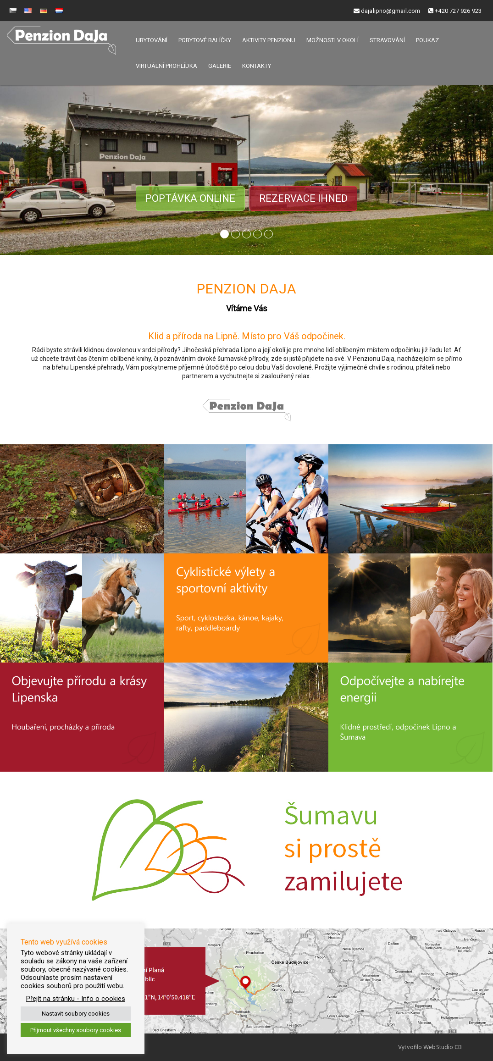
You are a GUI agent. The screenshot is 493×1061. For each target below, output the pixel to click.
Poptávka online (190, 198)
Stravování (387, 40)
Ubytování (151, 40)
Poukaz (427, 40)
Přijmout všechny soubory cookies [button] (75, 1030)
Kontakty (256, 65)
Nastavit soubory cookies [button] (76, 1013)
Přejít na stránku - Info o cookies (75, 999)
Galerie (219, 65)
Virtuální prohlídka (166, 65)
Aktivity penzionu (268, 40)
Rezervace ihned (303, 198)
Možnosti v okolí (332, 40)
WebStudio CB (442, 1047)
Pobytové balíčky (204, 40)
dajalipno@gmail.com (387, 10)
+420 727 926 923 (455, 10)
